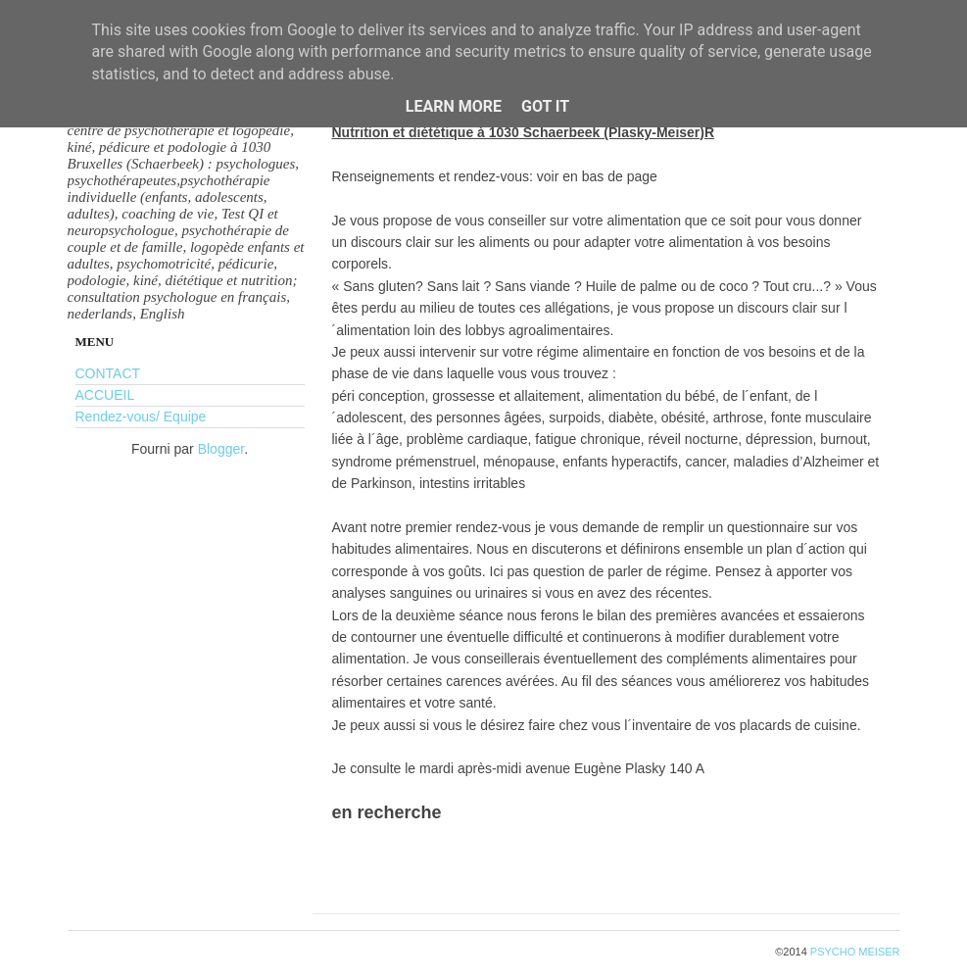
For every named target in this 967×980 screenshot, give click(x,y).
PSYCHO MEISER (855, 951)
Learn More (454, 106)
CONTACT (108, 373)
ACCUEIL (105, 395)
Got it (545, 106)
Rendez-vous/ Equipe (141, 416)
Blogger (221, 449)
